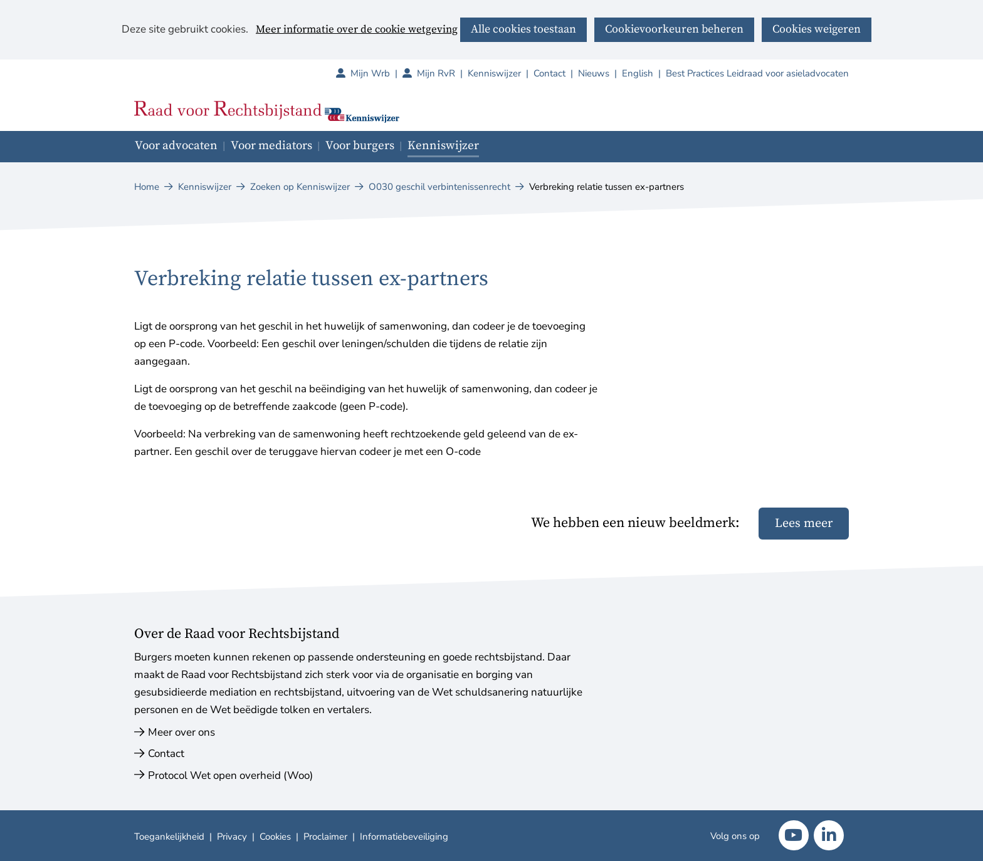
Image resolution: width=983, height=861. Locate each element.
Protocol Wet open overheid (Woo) (230, 775)
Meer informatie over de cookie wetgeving (357, 30)
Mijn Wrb (376, 73)
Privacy (232, 836)
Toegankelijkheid (169, 836)
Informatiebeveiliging (404, 836)
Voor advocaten (176, 145)
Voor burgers (359, 145)
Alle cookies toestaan (523, 29)
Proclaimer (325, 836)
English (637, 73)
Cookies (275, 836)
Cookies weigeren (816, 29)
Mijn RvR (442, 73)
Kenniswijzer (494, 73)
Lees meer (804, 523)
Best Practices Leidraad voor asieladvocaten (757, 73)
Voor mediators (271, 145)
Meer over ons (181, 732)
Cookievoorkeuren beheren (674, 29)
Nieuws (593, 73)
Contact (549, 73)
